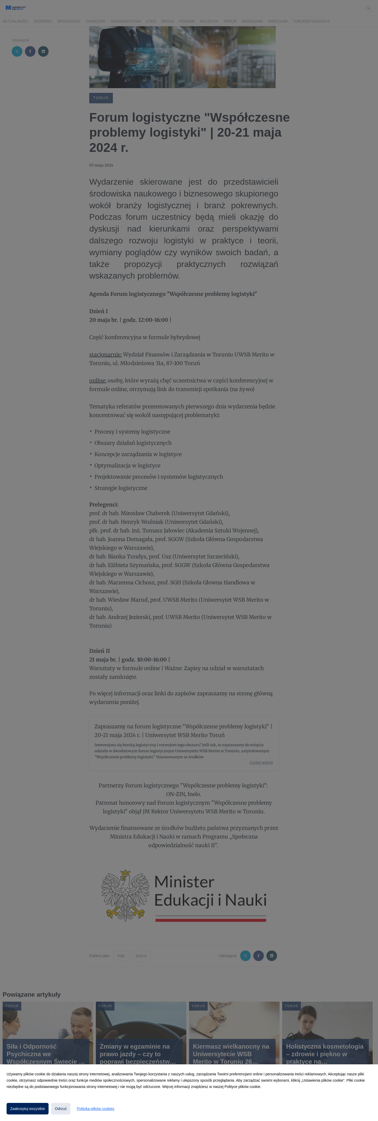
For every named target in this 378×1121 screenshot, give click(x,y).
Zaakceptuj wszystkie (27, 1109)
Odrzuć (61, 1109)
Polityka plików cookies (95, 1109)
